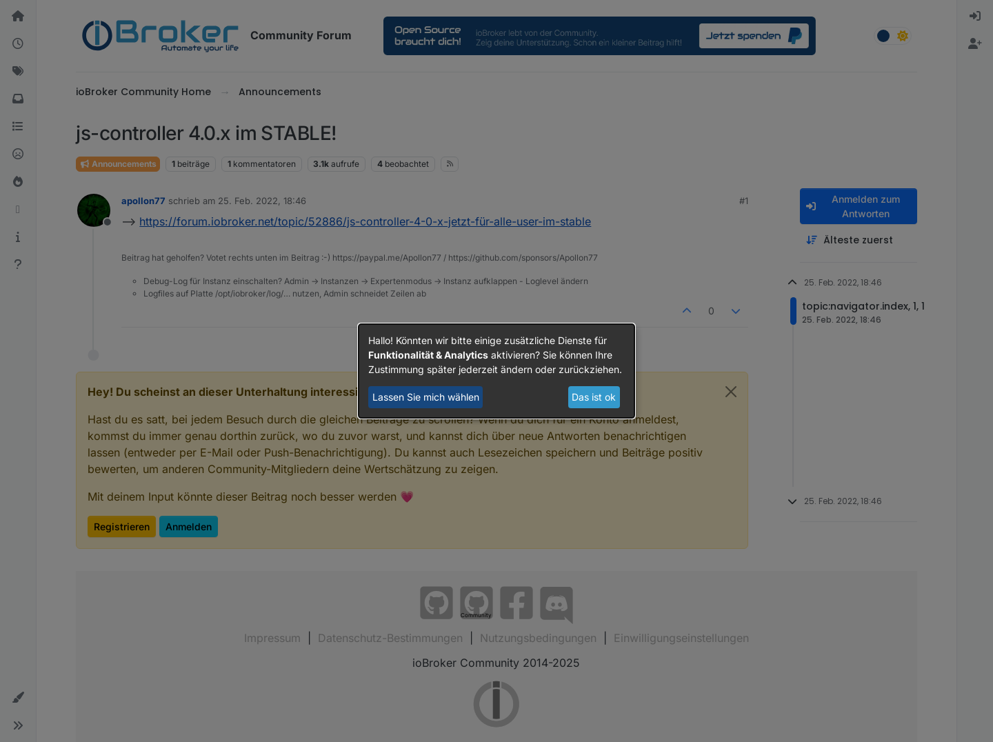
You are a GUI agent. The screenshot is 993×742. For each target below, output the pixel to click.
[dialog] (496, 371)
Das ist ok (594, 397)
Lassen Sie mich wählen (425, 397)
